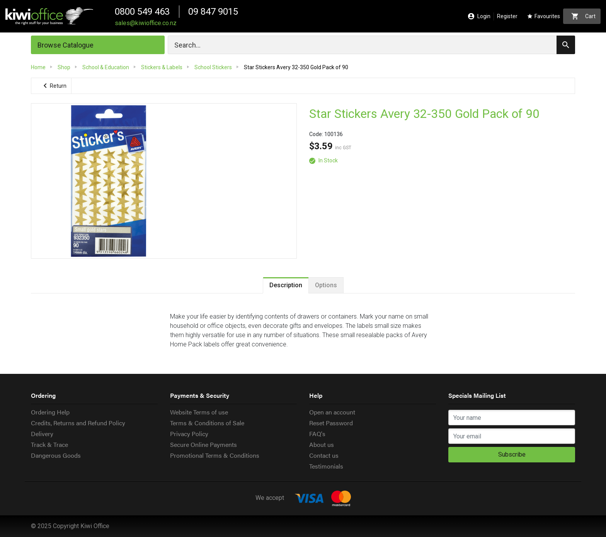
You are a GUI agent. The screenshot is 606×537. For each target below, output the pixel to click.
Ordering (43, 395)
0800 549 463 (142, 11)
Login (479, 16)
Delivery (42, 433)
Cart (583, 16)
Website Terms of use (199, 411)
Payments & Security (199, 395)
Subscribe (512, 454)
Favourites (543, 16)
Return (53, 85)
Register (507, 16)
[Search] (371, 45)
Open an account (332, 411)
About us (321, 444)
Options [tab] (326, 285)
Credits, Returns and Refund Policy (78, 422)
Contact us (324, 455)
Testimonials (326, 466)
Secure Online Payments (203, 444)
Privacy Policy (189, 433)
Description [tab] (285, 285)
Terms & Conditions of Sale (207, 422)
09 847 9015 (213, 11)
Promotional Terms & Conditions (214, 455)
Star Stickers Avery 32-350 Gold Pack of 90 (424, 114)
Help (315, 395)
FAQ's (317, 433)
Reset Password (331, 422)
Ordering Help (50, 411)
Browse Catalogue (65, 45)
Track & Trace (49, 444)
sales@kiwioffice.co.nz (146, 23)
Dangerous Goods (56, 455)
